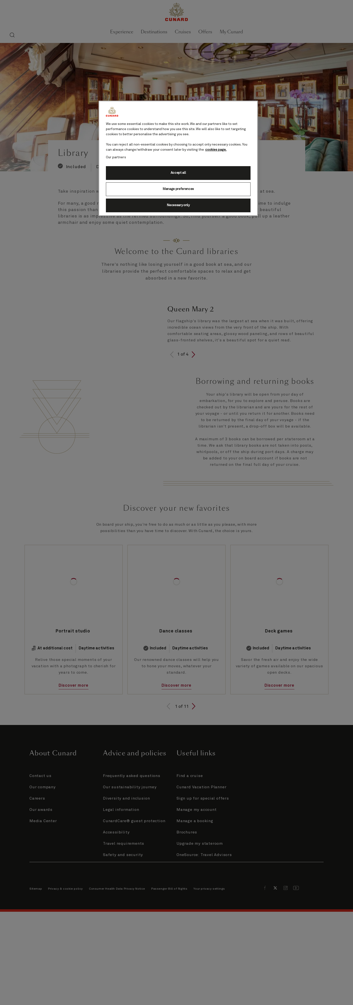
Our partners (116, 157)
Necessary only (178, 205)
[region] (178, 158)
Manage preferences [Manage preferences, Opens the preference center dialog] (178, 189)
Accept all (178, 172)
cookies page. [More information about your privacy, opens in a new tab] (216, 149)
